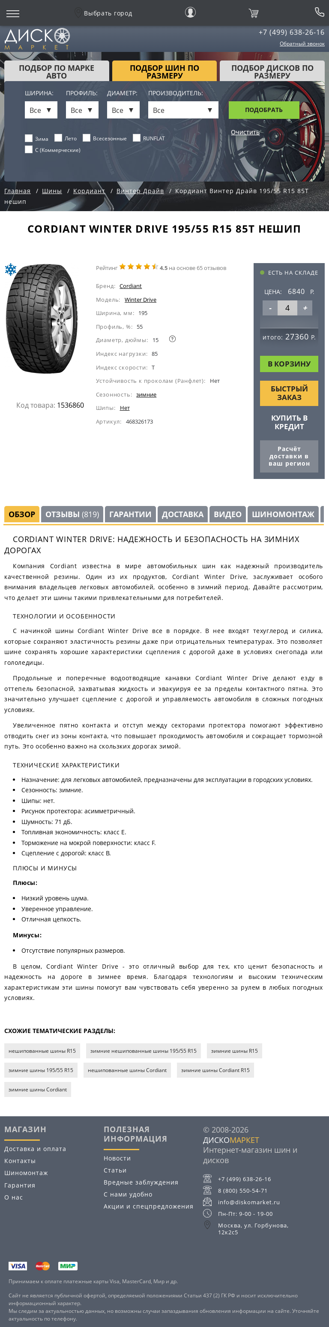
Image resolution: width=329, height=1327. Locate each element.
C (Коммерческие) (53, 150)
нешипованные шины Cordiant (127, 1070)
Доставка (182, 514)
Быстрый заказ (289, 393)
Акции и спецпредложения (149, 1206)
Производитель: (175, 93)
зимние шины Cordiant (38, 1089)
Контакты (20, 1161)
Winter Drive (140, 299)
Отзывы (72, 514)
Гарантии (130, 514)
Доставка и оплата (35, 1149)
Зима (36, 138)
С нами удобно (128, 1194)
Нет (125, 408)
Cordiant (131, 286)
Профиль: (82, 93)
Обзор (22, 514)
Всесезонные (105, 138)
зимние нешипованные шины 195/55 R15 (143, 1050)
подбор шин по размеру (164, 72)
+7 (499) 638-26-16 (292, 32)
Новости (117, 1158)
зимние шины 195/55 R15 (41, 1070)
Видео (228, 514)
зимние (146, 394)
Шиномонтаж (283, 514)
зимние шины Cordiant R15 (215, 1070)
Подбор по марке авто (56, 72)
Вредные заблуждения (141, 1182)
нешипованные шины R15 (42, 1050)
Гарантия (20, 1185)
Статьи (115, 1170)
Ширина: (39, 93)
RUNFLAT (149, 138)
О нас (13, 1197)
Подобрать (264, 110)
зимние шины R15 (234, 1050)
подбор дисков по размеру (272, 72)
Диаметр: (122, 93)
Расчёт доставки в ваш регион (289, 456)
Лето (66, 138)
